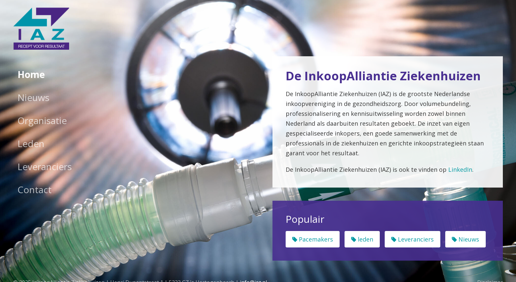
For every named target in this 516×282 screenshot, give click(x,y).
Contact (34, 189)
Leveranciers (44, 166)
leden (362, 239)
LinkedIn (460, 169)
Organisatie (42, 120)
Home (31, 74)
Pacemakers (312, 239)
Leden (30, 143)
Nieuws (33, 97)
